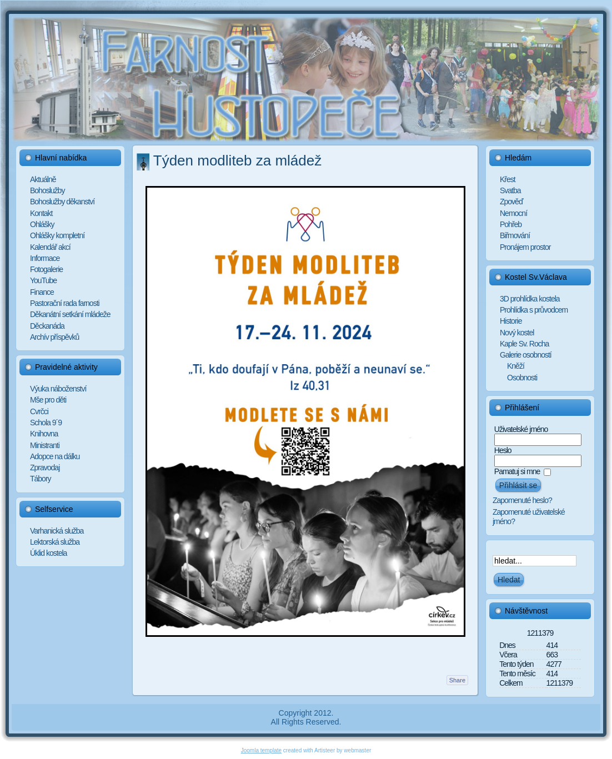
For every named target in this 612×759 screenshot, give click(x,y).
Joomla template (261, 750)
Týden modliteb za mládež (237, 160)
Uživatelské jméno (521, 429)
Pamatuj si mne (517, 471)
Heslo (502, 450)
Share (457, 680)
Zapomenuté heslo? (522, 500)
